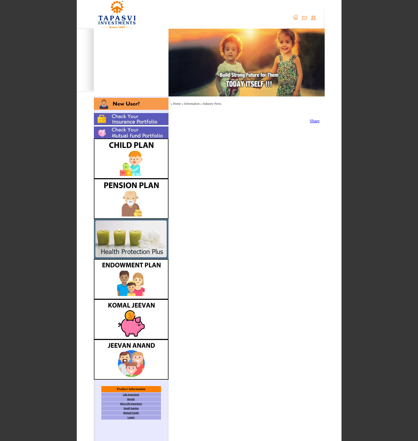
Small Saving (131, 408)
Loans (131, 417)
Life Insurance (131, 394)
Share (314, 121)
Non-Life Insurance (131, 403)
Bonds (131, 399)
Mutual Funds (131, 413)
